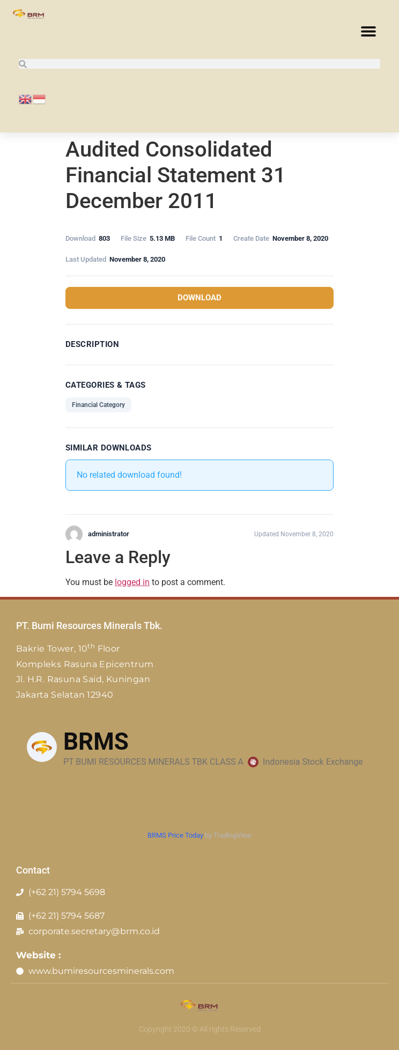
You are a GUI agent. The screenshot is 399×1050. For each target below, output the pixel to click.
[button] (368, 31)
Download (199, 297)
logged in (132, 582)
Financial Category (98, 405)
